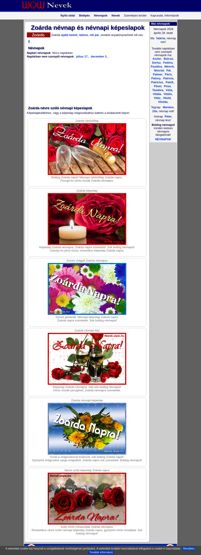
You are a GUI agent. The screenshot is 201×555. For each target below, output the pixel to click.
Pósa (167, 86)
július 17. (82, 56)
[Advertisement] (86, 82)
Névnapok (100, 15)
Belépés (84, 15)
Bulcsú (168, 58)
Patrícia (167, 78)
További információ (101, 552)
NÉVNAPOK (163, 139)
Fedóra (167, 62)
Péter (168, 116)
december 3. (98, 56)
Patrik (169, 82)
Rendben (189, 548)
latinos (83, 35)
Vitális (167, 94)
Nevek (115, 15)
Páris (168, 74)
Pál (168, 70)
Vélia (168, 90)
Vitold (166, 98)
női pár (94, 35)
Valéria (160, 38)
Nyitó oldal (67, 15)
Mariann (168, 107)
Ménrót (169, 66)
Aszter (156, 58)
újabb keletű (68, 35)
